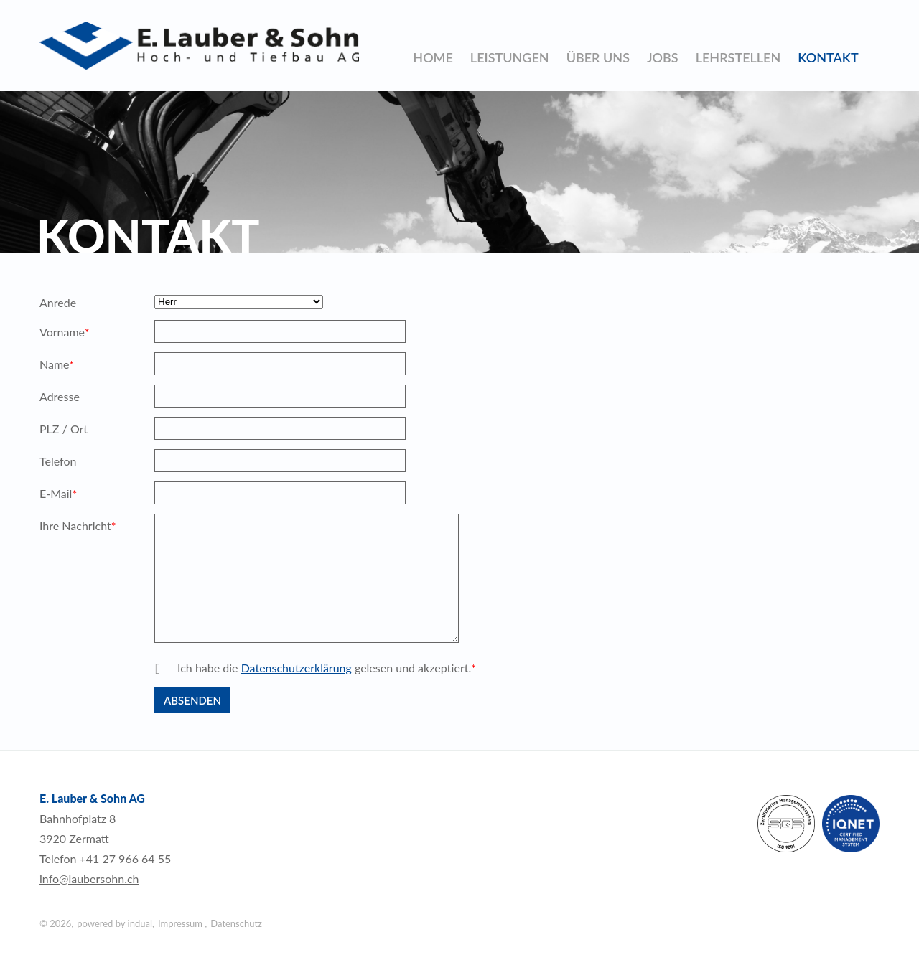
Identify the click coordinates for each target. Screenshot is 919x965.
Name (64, 366)
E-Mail (64, 495)
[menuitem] (433, 57)
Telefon (57, 461)
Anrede (57, 302)
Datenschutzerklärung (296, 667)
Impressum (181, 923)
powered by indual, (115, 923)
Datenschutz (236, 923)
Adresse (59, 396)
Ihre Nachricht (77, 527)
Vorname (64, 333)
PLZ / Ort (63, 429)
